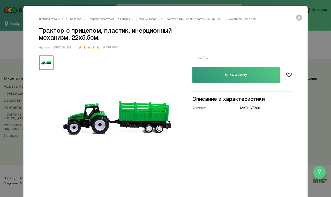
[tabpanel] (117, 117)
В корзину (236, 75)
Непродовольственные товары (108, 19)
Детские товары (147, 19)
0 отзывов (110, 47)
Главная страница (51, 19)
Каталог (75, 19)
